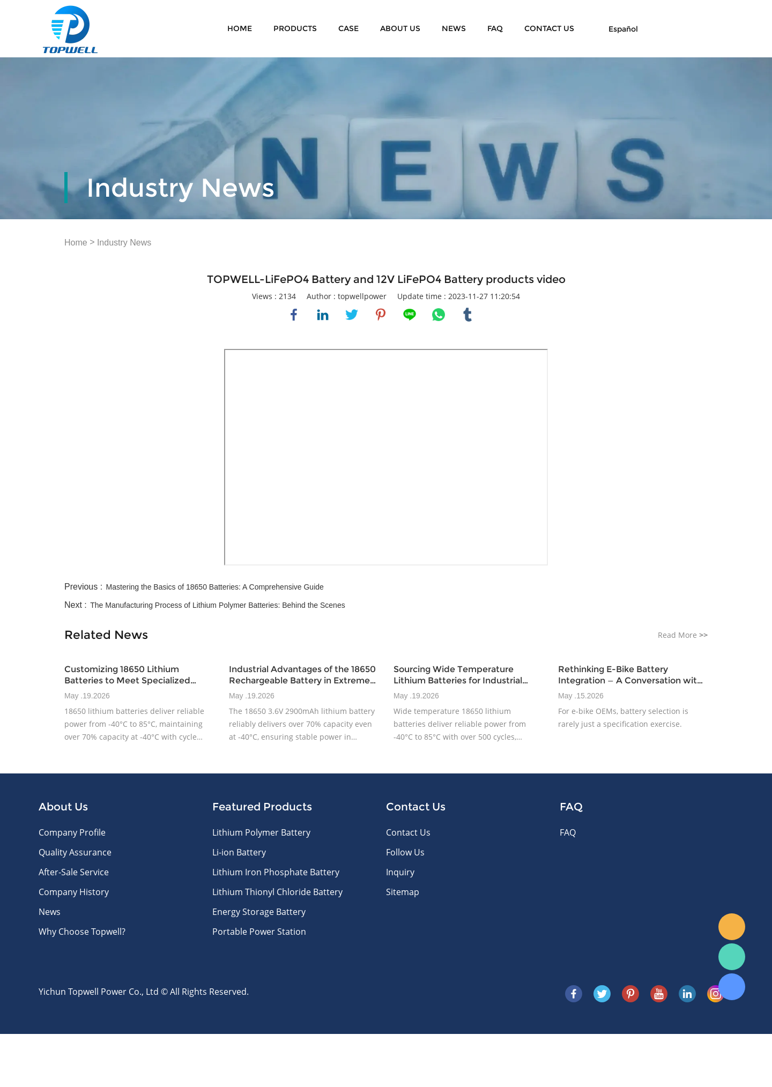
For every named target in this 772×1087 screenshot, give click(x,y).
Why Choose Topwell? (82, 931)
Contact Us (408, 832)
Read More (683, 635)
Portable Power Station (259, 931)
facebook (294, 315)
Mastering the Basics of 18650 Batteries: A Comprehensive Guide (215, 587)
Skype (731, 986)
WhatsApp (731, 956)
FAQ (495, 28)
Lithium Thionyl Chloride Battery (277, 892)
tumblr (467, 315)
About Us (400, 28)
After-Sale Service (74, 872)
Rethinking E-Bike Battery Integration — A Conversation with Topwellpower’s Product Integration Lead (630, 675)
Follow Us (405, 852)
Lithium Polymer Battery (261, 832)
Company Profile (72, 832)
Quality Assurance (75, 852)
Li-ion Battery (239, 852)
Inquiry (400, 872)
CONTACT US (549, 28)
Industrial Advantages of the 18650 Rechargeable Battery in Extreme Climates (302, 675)
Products (295, 28)
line (410, 315)
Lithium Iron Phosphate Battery (275, 872)
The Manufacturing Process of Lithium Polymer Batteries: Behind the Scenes (217, 605)
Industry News (124, 242)
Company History (74, 892)
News (454, 28)
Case (348, 28)
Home (239, 28)
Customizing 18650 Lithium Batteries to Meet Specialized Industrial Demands (127, 675)
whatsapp (438, 315)
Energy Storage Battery (259, 912)
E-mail (731, 926)
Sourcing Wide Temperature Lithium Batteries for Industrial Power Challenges (458, 675)
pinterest (381, 315)
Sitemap (402, 892)
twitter (352, 315)
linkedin (323, 315)
